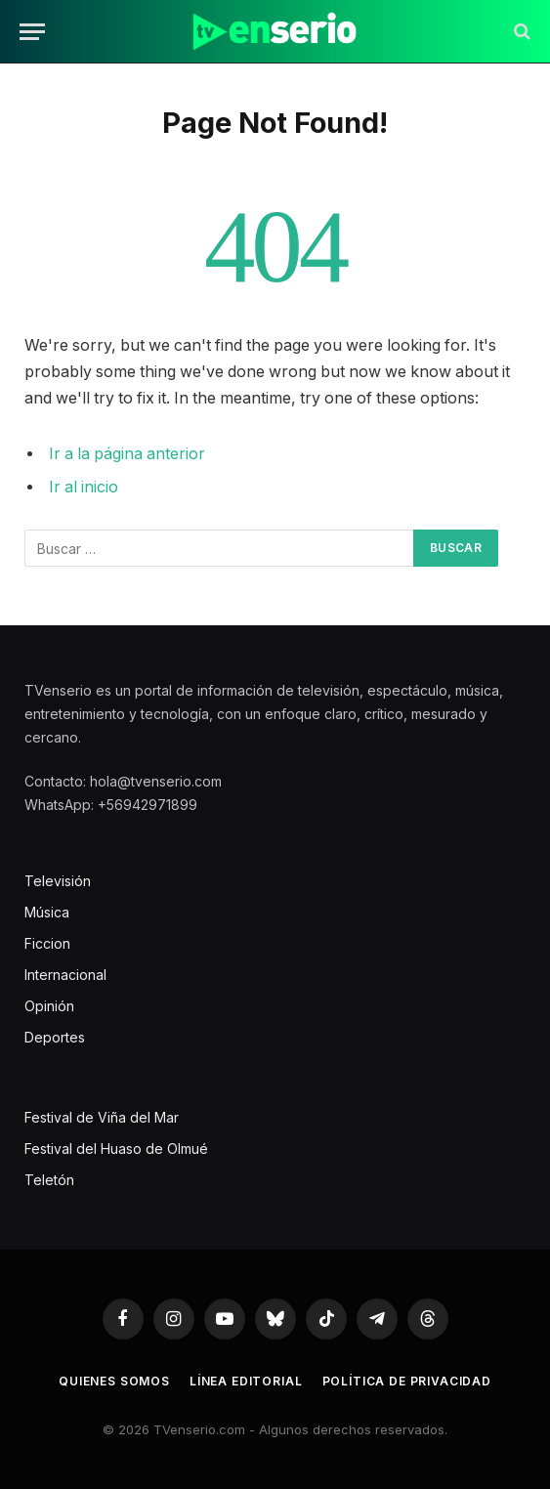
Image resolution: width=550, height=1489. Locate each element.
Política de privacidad (406, 1381)
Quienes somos (114, 1381)
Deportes (54, 1037)
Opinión (49, 1006)
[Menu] (32, 32)
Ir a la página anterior (127, 454)
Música (46, 912)
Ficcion (47, 943)
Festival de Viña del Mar (101, 1117)
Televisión (57, 880)
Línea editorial (246, 1381)
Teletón (49, 1179)
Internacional (65, 974)
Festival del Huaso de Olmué (116, 1148)
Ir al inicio (83, 487)
